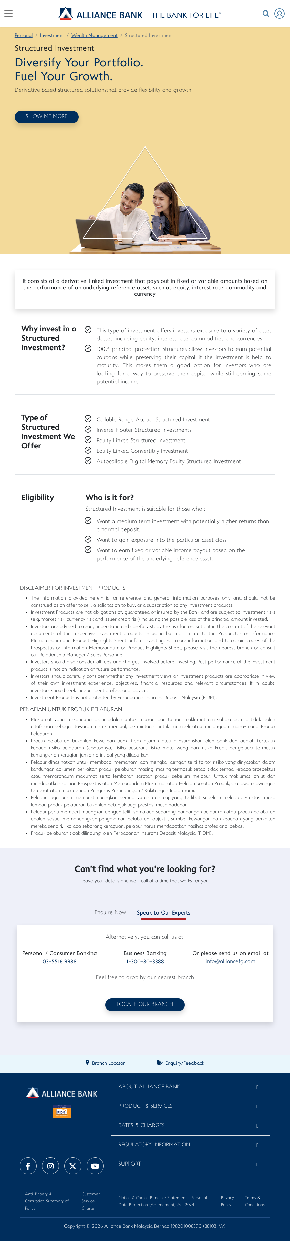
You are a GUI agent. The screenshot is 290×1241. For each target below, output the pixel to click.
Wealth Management (94, 36)
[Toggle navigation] (8, 13)
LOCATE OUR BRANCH (145, 1004)
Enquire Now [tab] (110, 913)
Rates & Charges (141, 1126)
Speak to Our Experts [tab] (163, 913)
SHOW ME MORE (46, 117)
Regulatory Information (154, 1145)
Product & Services (145, 1106)
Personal (24, 36)
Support (129, 1164)
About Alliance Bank (149, 1087)
